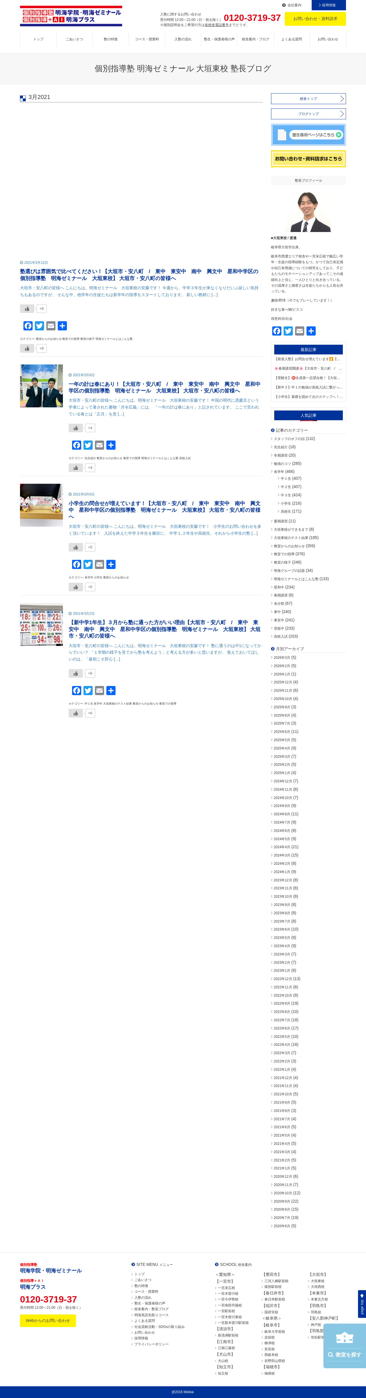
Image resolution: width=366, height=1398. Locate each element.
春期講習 (281, 595)
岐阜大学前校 (274, 1332)
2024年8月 (282, 814)
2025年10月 (283, 699)
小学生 (286, 503)
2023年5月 (282, 938)
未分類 (279, 604)
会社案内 (294, 5)
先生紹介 (281, 447)
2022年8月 (282, 1012)
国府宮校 (271, 1312)
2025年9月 (282, 707)
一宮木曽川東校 (230, 1317)
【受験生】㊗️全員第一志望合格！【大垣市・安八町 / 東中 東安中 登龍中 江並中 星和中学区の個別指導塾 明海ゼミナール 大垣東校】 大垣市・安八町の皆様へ (308, 378)
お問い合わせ (328, 39)
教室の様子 (282, 562)
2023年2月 (282, 963)
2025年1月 (282, 773)
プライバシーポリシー (151, 1344)
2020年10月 (283, 1193)
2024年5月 (282, 839)
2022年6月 (282, 1028)
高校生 (286, 511)
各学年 (279, 472)
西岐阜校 (271, 1355)
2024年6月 (282, 831)
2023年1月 (282, 971)
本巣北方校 (319, 1299)
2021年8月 (282, 1111)
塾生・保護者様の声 (219, 39)
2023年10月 (283, 897)
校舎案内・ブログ (255, 39)
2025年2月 (282, 765)
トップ (38, 39)
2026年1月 (282, 674)
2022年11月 (283, 987)
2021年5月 (282, 1135)
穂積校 (269, 1373)
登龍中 (279, 628)
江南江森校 (226, 1348)
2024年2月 (282, 864)
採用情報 (329, 5)
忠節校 (269, 1337)
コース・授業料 (147, 39)
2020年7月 (282, 1218)
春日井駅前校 (274, 1299)
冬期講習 (281, 455)
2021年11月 (283, 1086)
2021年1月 (282, 1168)
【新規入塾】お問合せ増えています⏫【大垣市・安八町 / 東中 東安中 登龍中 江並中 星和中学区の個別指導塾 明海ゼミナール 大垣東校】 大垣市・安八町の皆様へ (308, 359)
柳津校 (269, 1343)
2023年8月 (282, 913)
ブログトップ (308, 114)
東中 (277, 612)
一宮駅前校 (226, 1311)
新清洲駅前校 (228, 1335)
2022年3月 (282, 1053)
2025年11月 (283, 691)
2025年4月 (282, 748)
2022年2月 (282, 1061)
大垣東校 (318, 1281)
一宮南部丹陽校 (230, 1305)
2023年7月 (282, 921)
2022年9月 (282, 1004)
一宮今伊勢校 (228, 1299)
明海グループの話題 (289, 571)
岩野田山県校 (274, 1361)
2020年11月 (283, 1185)
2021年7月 (282, 1119)
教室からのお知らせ (289, 546)
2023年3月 (282, 954)
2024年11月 (283, 790)
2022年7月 (282, 1020)
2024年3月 (282, 855)
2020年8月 (282, 1209)
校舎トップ (308, 99)
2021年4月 (282, 1144)
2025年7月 (282, 723)
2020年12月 (283, 1177)
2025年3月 (282, 757)
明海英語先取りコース (151, 1315)
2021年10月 (283, 1094)
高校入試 (281, 636)
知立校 (223, 1373)
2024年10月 (283, 798)
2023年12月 (283, 880)
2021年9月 (282, 1102)
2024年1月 (282, 872)
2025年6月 (282, 732)
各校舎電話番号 (217, 25)
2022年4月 (282, 1045)
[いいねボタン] (27, 308)
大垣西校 (318, 1287)
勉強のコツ (282, 464)
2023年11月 (283, 888)
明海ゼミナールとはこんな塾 (296, 579)
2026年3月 (282, 658)
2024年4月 (282, 847)
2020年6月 (282, 1226)
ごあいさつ (74, 39)
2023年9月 (282, 905)
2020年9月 (282, 1201)
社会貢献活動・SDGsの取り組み (159, 1327)
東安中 (279, 620)
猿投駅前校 (273, 1287)
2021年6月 (282, 1127)
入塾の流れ (183, 39)
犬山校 (223, 1361)
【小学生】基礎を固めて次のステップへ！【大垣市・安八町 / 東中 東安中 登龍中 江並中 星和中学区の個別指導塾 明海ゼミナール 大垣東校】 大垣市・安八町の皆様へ (308, 397)
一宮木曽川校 (228, 1294)
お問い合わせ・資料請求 (315, 18)
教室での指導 (284, 554)
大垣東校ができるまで (291, 530)
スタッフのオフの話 (289, 439)
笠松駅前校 (319, 1337)
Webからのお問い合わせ (48, 1320)
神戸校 (316, 1325)
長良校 (269, 1349)
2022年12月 (283, 979)
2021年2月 (282, 1160)
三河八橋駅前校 (276, 1281)
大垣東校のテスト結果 (291, 538)
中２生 (286, 487)
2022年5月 (282, 1037)
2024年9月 (282, 806)
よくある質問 (291, 39)
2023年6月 (282, 929)
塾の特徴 (111, 39)
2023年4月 (282, 946)
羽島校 (316, 1312)
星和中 (279, 587)
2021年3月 (282, 1152)
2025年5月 (282, 740)
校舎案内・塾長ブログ (151, 1309)
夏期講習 (281, 521)
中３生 (286, 495)
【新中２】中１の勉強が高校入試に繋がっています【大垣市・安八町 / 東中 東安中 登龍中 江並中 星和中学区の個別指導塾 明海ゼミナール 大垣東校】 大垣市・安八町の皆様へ (308, 387)
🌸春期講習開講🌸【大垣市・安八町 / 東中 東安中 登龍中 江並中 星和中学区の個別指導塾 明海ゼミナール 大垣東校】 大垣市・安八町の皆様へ (308, 368)
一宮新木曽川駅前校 (233, 1323)
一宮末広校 (226, 1288)
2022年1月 (282, 1070)
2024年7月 (282, 822)
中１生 (286, 479)
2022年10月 (283, 996)
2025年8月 (282, 715)
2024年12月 (283, 781)
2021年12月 (283, 1078)
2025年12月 (283, 682)
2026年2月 (282, 666)
